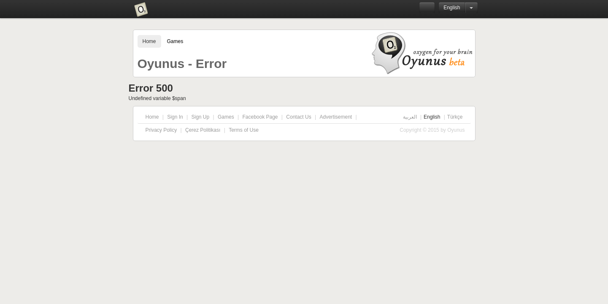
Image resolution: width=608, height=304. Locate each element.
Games (175, 41)
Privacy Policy (161, 130)
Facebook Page (260, 117)
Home (149, 41)
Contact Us (298, 117)
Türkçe (455, 117)
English (451, 8)
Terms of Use (244, 130)
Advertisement (335, 117)
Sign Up (200, 117)
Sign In (175, 117)
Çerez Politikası (202, 130)
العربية (410, 117)
